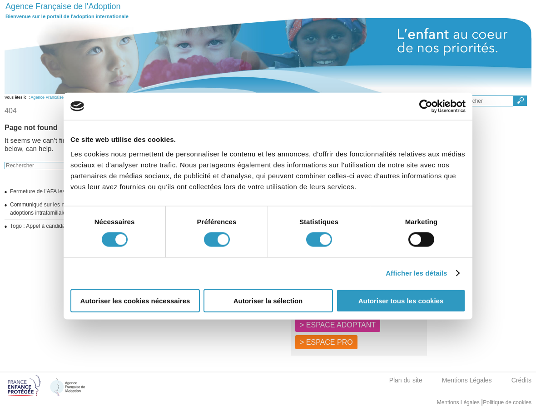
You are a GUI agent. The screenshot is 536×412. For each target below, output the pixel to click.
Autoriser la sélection (268, 300)
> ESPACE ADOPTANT (338, 325)
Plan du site (405, 380)
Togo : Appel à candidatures (43, 226)
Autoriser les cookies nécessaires (135, 300)
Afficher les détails (416, 273)
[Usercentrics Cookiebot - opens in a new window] (426, 106)
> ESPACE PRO (326, 342)
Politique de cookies (507, 402)
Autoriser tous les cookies (401, 300)
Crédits (521, 380)
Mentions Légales (467, 380)
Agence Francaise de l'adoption (59, 97)
